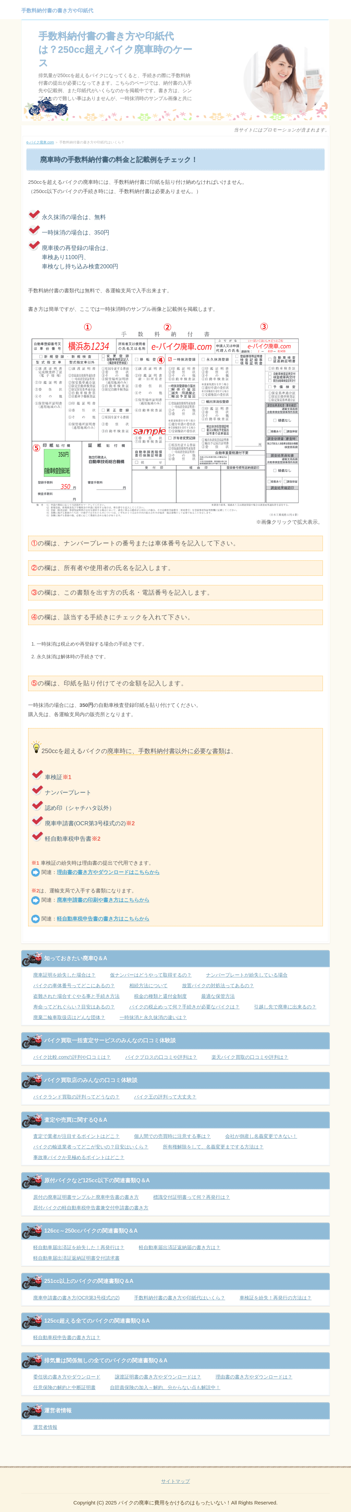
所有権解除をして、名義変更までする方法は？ (213, 1146)
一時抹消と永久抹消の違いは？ (153, 1017)
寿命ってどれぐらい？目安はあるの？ (74, 1006)
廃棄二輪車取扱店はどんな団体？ (69, 1017)
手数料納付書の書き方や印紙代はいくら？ (179, 1297)
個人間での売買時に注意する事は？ (172, 1136)
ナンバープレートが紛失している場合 (247, 975)
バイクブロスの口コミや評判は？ (161, 1057)
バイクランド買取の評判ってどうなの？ (76, 1097)
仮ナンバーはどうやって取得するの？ (151, 975)
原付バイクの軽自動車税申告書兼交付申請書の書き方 (90, 1207)
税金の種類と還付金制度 (160, 996)
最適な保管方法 (218, 996)
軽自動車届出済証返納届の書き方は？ (179, 1247)
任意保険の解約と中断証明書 (64, 1387)
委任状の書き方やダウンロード (66, 1377)
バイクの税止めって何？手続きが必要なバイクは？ (184, 1006)
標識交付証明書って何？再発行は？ (191, 1197)
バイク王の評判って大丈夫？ (165, 1097)
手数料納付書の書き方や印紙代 (57, 10)
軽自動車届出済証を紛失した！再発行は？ (78, 1247)
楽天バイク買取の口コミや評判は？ (249, 1057)
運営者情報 (45, 1427)
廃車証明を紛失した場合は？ (64, 975)
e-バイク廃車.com (40, 142)
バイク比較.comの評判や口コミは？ (72, 1057)
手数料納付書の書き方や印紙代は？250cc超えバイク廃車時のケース (115, 49)
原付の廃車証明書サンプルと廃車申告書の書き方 (86, 1197)
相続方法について (148, 985)
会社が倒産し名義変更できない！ (261, 1136)
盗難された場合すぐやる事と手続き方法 (76, 996)
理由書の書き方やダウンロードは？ (254, 1377)
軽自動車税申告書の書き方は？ (66, 1337)
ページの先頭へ (315, 1461)
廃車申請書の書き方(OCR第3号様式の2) (76, 1297)
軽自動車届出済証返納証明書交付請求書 (76, 1258)
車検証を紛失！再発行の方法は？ (276, 1297)
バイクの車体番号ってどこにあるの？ (74, 985)
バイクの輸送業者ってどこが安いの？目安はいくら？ (90, 1146)
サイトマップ (175, 1481)
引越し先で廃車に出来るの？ (285, 1006)
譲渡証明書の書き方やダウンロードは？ (158, 1377)
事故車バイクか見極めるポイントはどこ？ (78, 1157)
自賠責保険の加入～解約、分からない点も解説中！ (165, 1387)
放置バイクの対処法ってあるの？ (218, 985)
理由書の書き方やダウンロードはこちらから (108, 872)
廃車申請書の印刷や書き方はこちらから (103, 900)
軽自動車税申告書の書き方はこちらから (103, 919)
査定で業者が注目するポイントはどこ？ (76, 1136)
